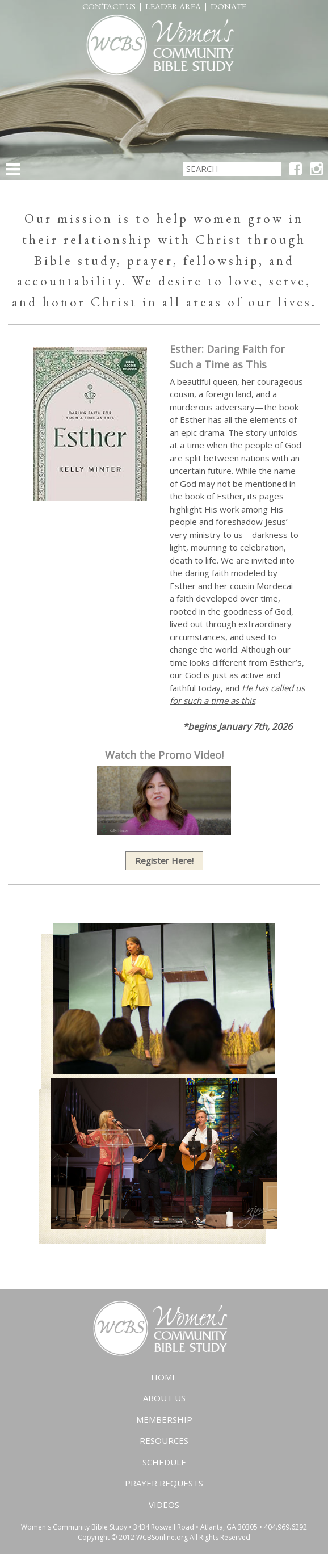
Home (164, 1377)
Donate (228, 6)
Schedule (164, 1462)
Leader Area (173, 6)
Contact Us (109, 6)
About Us (164, 1398)
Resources (164, 1440)
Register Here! (164, 860)
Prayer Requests (164, 1483)
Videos (164, 1504)
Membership (164, 1419)
